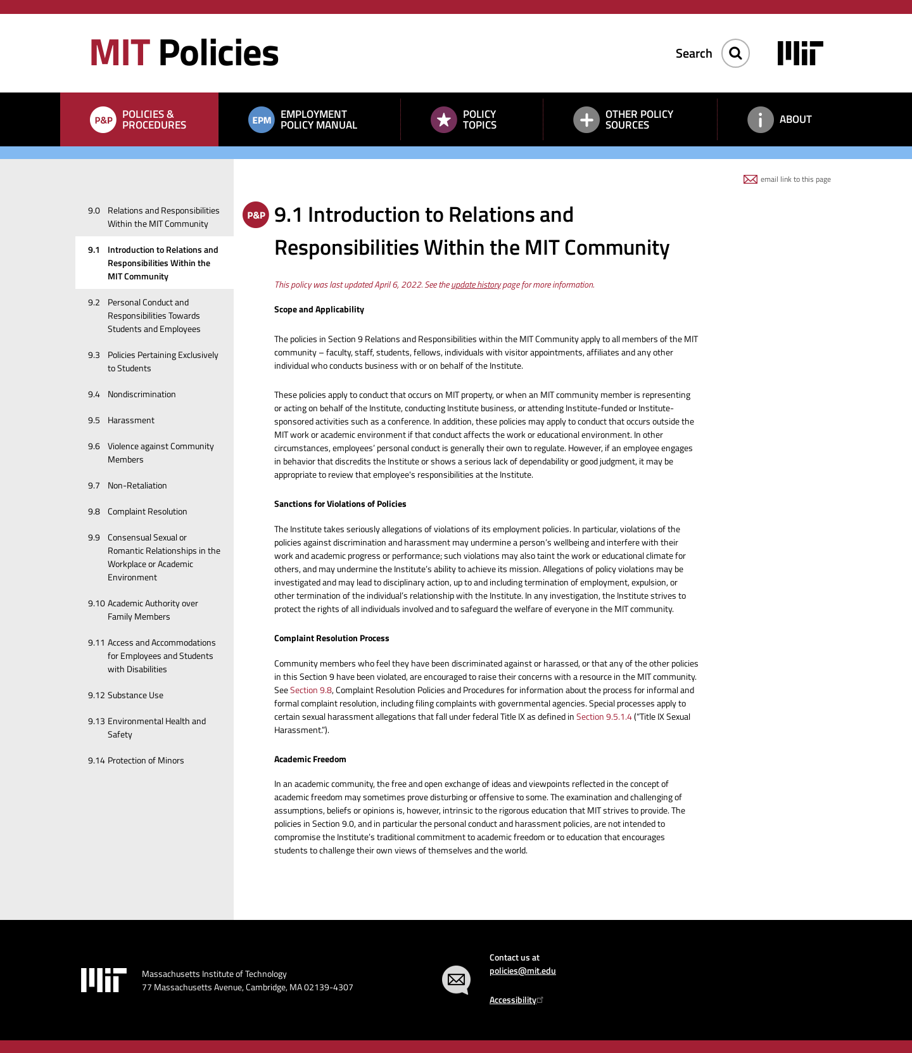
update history (475, 284)
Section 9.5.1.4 (604, 716)
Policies (184, 51)
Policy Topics (480, 119)
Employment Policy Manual (319, 119)
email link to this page (796, 179)
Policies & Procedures (154, 119)
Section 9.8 (311, 689)
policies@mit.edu (523, 970)
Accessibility (518, 999)
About (796, 119)
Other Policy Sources (639, 119)
